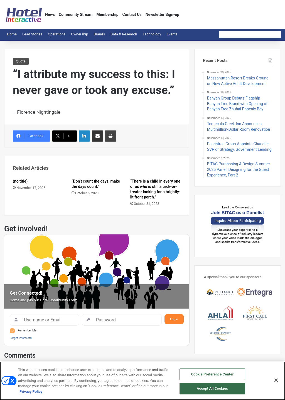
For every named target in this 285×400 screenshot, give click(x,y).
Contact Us (132, 14)
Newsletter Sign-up (162, 14)
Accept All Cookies (212, 389)
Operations (56, 34)
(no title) (20, 181)
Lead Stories (32, 34)
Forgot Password (21, 338)
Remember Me (27, 330)
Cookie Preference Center (212, 374)
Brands (99, 34)
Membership (107, 14)
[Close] (276, 380)
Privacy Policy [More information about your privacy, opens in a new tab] (30, 391)
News (50, 14)
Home (12, 34)
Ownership (79, 34)
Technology (151, 34)
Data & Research (123, 34)
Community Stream (76, 14)
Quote (21, 61)
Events (172, 34)
